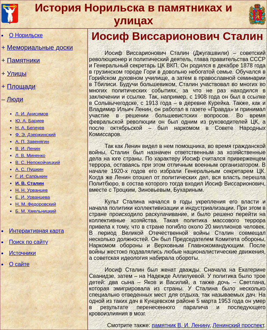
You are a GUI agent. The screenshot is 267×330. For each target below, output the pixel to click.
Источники (22, 253)
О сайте (19, 264)
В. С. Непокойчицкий (37, 162)
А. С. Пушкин (29, 169)
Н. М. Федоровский (35, 204)
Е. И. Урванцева (32, 197)
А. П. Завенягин (32, 141)
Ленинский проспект (238, 325)
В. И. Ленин (27, 148)
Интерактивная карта (36, 231)
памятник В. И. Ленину (180, 325)
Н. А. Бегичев (29, 127)
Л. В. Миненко (30, 155)
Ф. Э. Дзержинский (35, 134)
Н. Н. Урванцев (31, 190)
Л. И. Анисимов (31, 113)
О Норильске (26, 35)
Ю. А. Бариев (29, 120)
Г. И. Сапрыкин (31, 176)
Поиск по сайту (28, 242)
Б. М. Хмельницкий (35, 211)
